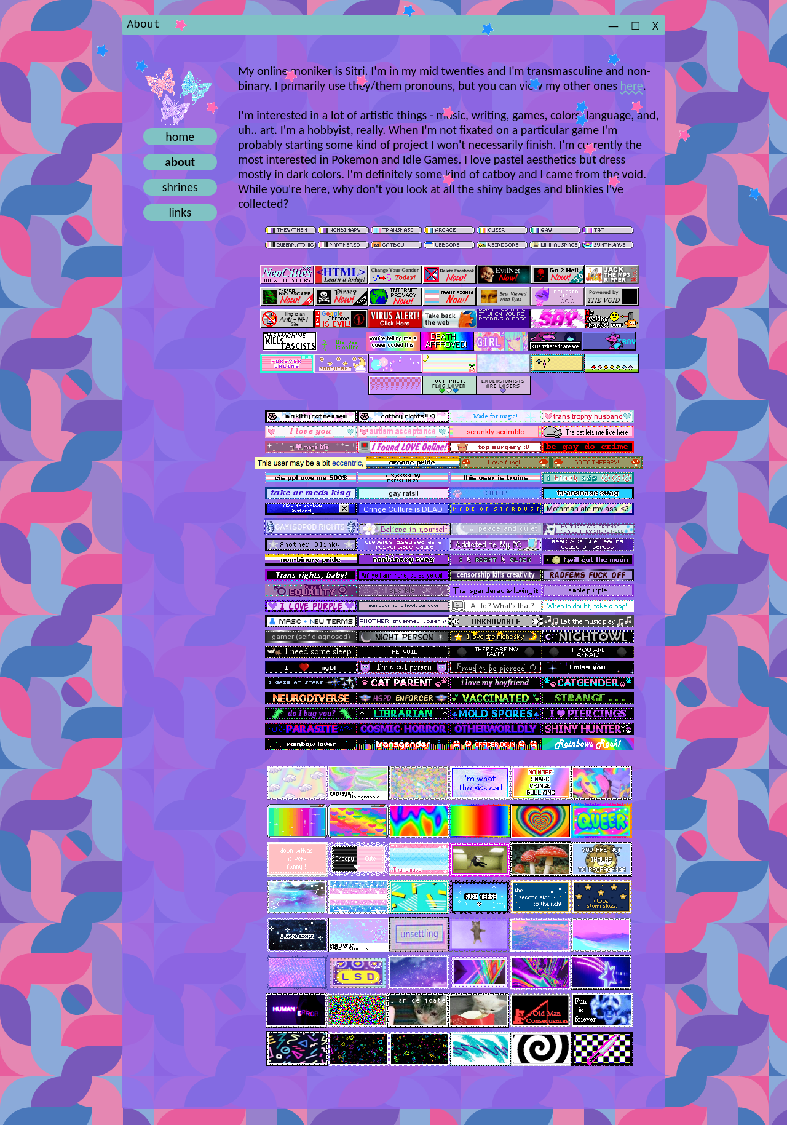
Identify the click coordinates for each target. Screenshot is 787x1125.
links (180, 212)
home (179, 137)
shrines (180, 187)
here (631, 86)
